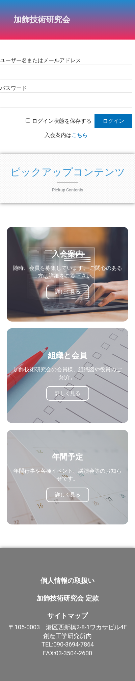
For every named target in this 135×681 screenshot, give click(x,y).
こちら (80, 135)
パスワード (13, 88)
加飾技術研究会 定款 (67, 598)
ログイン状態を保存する (61, 121)
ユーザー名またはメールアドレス (40, 60)
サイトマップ (67, 616)
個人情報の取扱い (67, 581)
